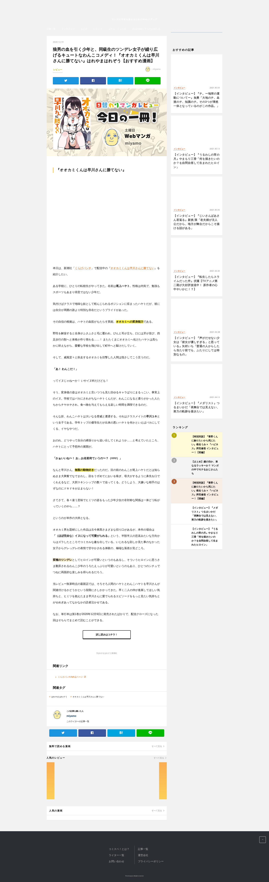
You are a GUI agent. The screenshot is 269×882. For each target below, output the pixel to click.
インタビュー (68, 29)
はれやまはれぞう (59, 697)
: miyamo (153, 69)
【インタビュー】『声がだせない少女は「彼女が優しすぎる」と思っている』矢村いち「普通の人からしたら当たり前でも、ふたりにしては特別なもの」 (196, 346)
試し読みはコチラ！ (107, 634)
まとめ (84, 29)
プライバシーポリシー (151, 861)
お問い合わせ (116, 861)
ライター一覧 (116, 855)
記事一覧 (51, 29)
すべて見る (157, 746)
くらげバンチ (83, 268)
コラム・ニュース (117, 29)
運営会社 (143, 855)
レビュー (97, 29)
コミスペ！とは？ (119, 849)
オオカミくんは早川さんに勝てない (132, 268)
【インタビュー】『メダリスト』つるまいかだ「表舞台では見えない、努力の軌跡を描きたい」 (196, 407)
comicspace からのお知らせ (146, 29)
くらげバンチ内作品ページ (70, 677)
